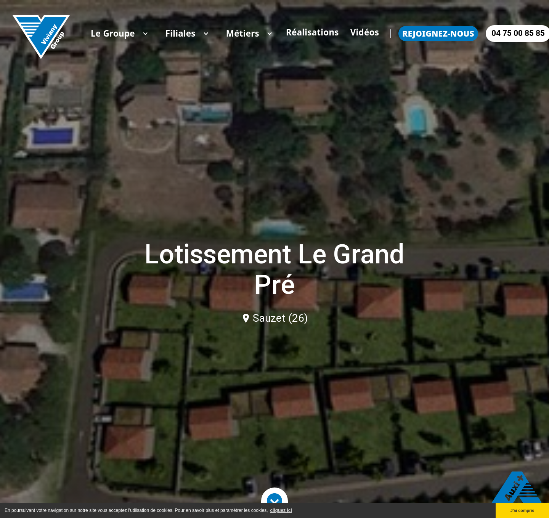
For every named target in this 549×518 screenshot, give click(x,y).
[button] (113, 33)
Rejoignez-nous (438, 33)
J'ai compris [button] (522, 510)
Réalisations (312, 32)
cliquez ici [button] (281, 510)
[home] (41, 33)
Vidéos (364, 32)
